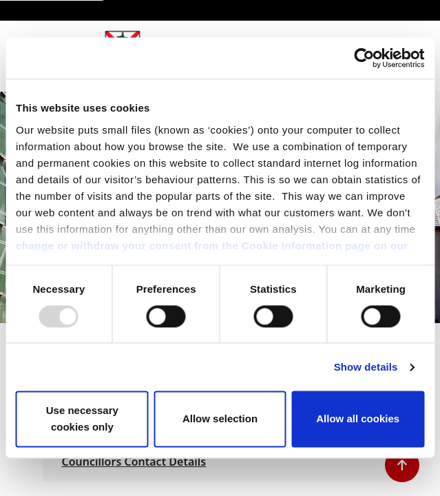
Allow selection (220, 419)
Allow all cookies (357, 419)
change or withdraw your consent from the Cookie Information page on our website (212, 254)
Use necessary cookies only (82, 419)
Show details (366, 367)
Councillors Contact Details (134, 461)
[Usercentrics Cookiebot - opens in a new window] (364, 58)
